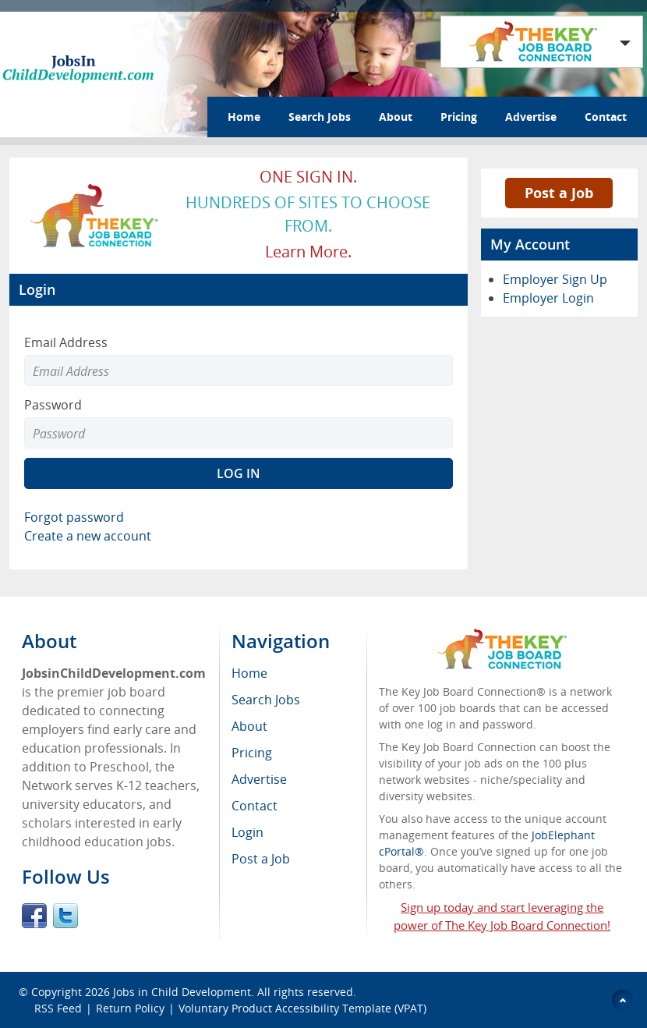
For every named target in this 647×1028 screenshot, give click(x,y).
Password (53, 404)
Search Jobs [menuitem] (266, 699)
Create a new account (87, 535)
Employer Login (548, 298)
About (395, 116)
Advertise (531, 116)
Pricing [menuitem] (252, 752)
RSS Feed (58, 1008)
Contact (606, 116)
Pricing (458, 116)
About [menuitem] (249, 726)
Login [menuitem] (247, 832)
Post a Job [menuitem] (261, 858)
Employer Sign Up (555, 279)
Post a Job (559, 192)
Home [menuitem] (249, 673)
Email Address (66, 342)
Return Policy (130, 1008)
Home (244, 116)
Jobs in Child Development (182, 991)
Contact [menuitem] (255, 805)
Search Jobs (319, 116)
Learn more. (308, 251)
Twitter (65, 915)
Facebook (34, 915)
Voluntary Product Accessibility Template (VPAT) (302, 1008)
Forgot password (74, 517)
